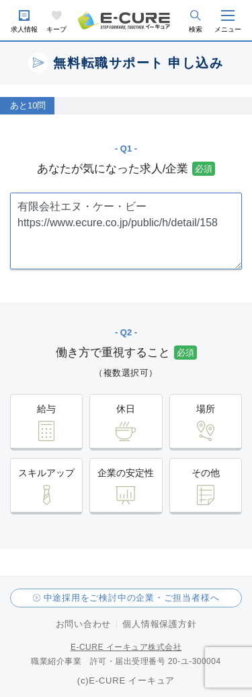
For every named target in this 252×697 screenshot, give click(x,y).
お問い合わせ (84, 624)
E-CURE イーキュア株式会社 (126, 647)
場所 (205, 408)
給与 (46, 408)
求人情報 (24, 29)
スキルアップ (46, 472)
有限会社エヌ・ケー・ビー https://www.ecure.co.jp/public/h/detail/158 (126, 231)
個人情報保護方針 (159, 624)
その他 (206, 472)
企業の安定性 (125, 472)
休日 (125, 408)
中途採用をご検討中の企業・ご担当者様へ (132, 598)
